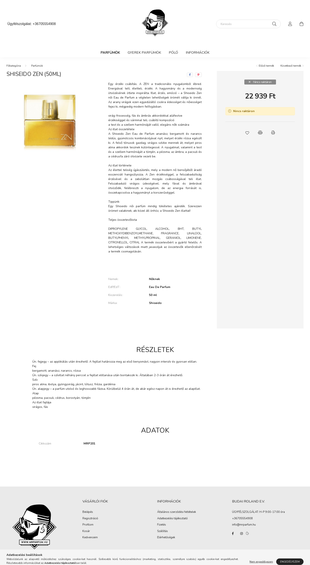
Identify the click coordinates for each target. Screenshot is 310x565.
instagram (241, 533)
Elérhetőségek (166, 537)
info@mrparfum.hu (244, 525)
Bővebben (155, 264)
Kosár (86, 531)
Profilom (87, 525)
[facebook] (190, 75)
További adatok (155, 317)
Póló (173, 52)
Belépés (87, 512)
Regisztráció (90, 518)
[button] (247, 132)
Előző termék (266, 65)
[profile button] (290, 24)
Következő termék (291, 65)
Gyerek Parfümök (144, 52)
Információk (197, 52)
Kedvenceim (90, 537)
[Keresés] (248, 24)
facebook (233, 533)
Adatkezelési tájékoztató (172, 518)
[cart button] (301, 24)
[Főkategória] (13, 65)
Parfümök (110, 52)
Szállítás (162, 531)
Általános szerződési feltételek (176, 512)
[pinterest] (198, 75)
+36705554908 (44, 24)
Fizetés (161, 525)
